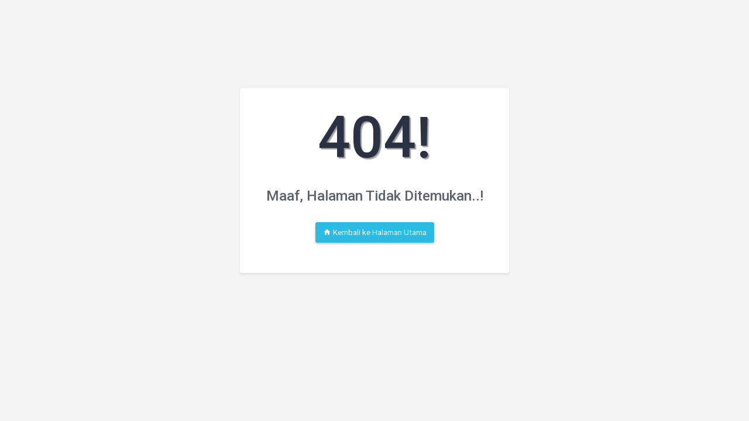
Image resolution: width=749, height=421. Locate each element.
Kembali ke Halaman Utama (375, 232)
